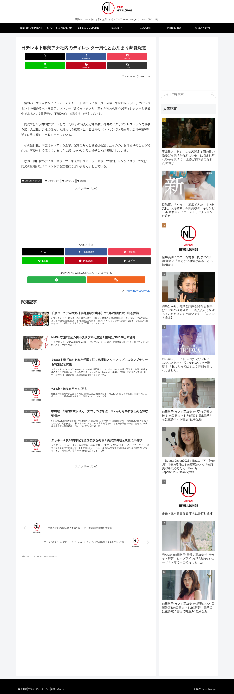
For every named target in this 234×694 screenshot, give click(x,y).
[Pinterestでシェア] (119, 56)
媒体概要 (24, 689)
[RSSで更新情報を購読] (90, 270)
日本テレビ (68, 172)
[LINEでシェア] (97, 56)
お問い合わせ (65, 689)
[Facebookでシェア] (53, 56)
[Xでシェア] (31, 56)
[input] (188, 94)
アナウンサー (52, 172)
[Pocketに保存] (75, 56)
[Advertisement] (86, 79)
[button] (140, 56)
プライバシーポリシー (43, 689)
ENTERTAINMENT (31, 172)
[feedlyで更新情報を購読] (82, 270)
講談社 (81, 172)
